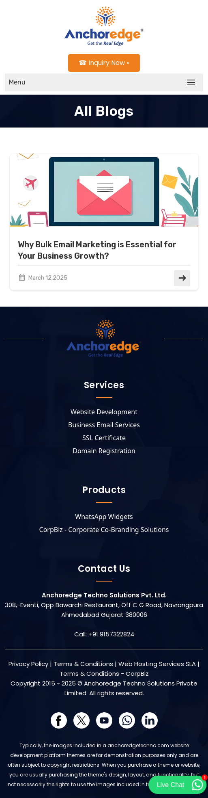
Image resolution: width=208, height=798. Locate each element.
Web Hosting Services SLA (157, 664)
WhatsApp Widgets (104, 516)
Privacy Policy (28, 664)
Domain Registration (104, 450)
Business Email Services (104, 424)
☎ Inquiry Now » (104, 62)
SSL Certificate (104, 437)
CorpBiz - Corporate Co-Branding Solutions (104, 529)
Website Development (104, 411)
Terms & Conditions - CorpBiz (104, 673)
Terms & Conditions (83, 664)
